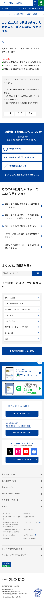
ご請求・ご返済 (32, 14)
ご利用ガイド (21, 8)
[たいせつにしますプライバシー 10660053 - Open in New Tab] (37, 597)
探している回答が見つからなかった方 (23, 175)
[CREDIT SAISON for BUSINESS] (22, 410)
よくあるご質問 (7, 8)
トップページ (6, 14)
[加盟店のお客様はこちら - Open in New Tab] (22, 429)
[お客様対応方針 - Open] (32, 535)
